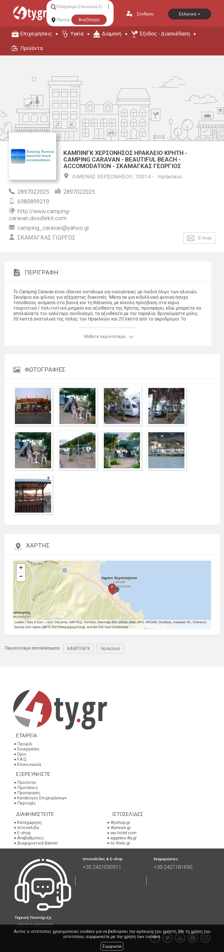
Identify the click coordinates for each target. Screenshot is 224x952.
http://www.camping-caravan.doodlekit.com (40, 215)
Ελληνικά (189, 14)
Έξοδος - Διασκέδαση (165, 34)
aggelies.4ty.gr (123, 838)
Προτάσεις (27, 787)
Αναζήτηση (89, 19)
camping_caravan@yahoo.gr (53, 227)
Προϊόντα (31, 48)
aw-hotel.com (123, 832)
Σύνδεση (145, 14)
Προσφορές (28, 792)
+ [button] (21, 568)
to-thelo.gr (120, 843)
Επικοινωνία (29, 764)
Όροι (21, 754)
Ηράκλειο (170, 176)
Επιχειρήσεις (36, 34)
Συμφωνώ (112, 946)
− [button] (21, 577)
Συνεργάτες (28, 749)
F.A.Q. (22, 759)
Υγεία (76, 34)
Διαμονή (111, 34)
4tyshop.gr (120, 822)
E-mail (199, 238)
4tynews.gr (120, 827)
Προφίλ (24, 743)
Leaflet (19, 622)
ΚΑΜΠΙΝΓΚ (78, 648)
